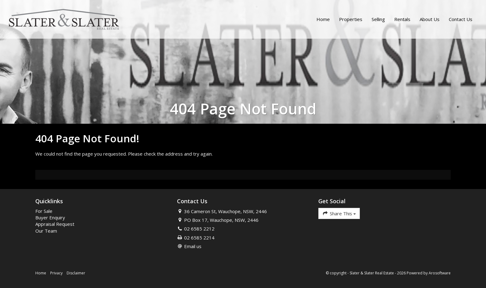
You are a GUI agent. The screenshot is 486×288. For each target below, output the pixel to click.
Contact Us (460, 19)
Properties (350, 19)
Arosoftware (440, 273)
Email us (192, 246)
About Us (429, 19)
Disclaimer (76, 273)
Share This (339, 213)
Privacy (56, 273)
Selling (378, 19)
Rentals (402, 19)
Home (322, 19)
